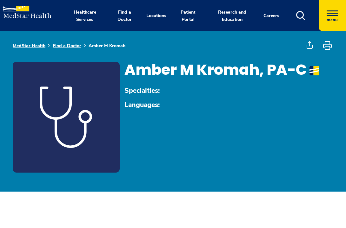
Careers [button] (271, 16)
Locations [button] (156, 16)
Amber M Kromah (107, 46)
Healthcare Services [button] (85, 15)
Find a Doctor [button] (124, 15)
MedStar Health (29, 46)
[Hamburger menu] (332, 15)
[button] (307, 15)
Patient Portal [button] (188, 15)
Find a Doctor (67, 46)
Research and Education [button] (232, 15)
